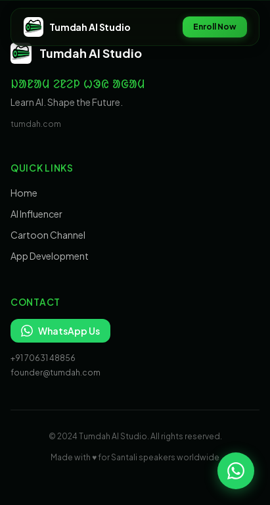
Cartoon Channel (48, 235)
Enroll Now (214, 27)
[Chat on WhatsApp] (235, 470)
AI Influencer (36, 214)
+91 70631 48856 (43, 358)
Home (24, 193)
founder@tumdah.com (56, 372)
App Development (50, 256)
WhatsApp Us (60, 331)
